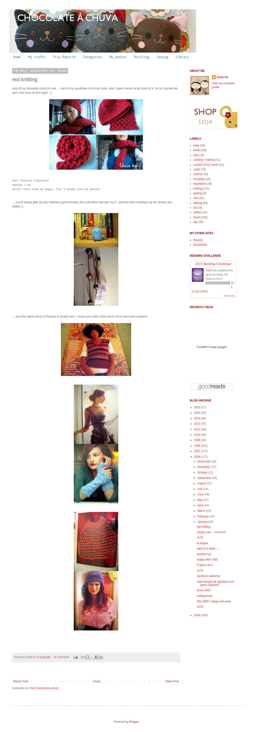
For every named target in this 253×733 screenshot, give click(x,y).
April (200, 505)
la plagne (202, 543)
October (202, 472)
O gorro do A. (205, 565)
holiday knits (204, 596)
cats (195, 155)
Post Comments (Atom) (44, 688)
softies (197, 212)
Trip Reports (64, 57)
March (201, 510)
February (203, 516)
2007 (197, 451)
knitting (197, 188)
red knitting (204, 526)
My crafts (36, 57)
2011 (197, 429)
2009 (197, 440)
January (202, 521)
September (204, 478)
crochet (197, 174)
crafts (196, 169)
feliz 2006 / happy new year (214, 601)
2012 (197, 423)
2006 (197, 456)
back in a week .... (208, 548)
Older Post (172, 681)
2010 (197, 434)
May (200, 500)
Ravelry (198, 240)
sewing (197, 203)
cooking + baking (203, 159)
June (200, 494)
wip (195, 222)
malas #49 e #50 (207, 559)
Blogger (134, 721)
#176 (200, 537)
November (204, 467)
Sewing (162, 57)
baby (196, 145)
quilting (197, 193)
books (197, 150)
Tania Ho (31, 657)
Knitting (141, 57)
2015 (197, 407)
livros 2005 (203, 590)
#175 (200, 570)
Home (17, 57)
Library (182, 57)
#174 (200, 606)
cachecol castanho (208, 576)
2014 (197, 412)
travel (196, 217)
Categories (92, 57)
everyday (199, 179)
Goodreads (200, 244)
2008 (197, 445)
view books (229, 295)
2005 (197, 615)
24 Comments (61, 657)
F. (115, 202)
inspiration (199, 183)
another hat (204, 554)
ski (195, 207)
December (204, 461)
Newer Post (20, 681)
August (202, 483)
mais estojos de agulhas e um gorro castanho (215, 583)
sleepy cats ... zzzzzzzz (211, 532)
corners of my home (205, 164)
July (200, 489)
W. (155, 202)
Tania (209, 270)
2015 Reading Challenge (213, 264)
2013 (197, 418)
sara (196, 198)
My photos (118, 57)
